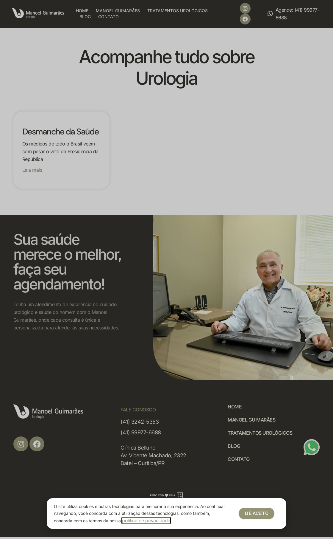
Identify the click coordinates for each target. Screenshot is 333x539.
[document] (166, 269)
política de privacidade (146, 520)
